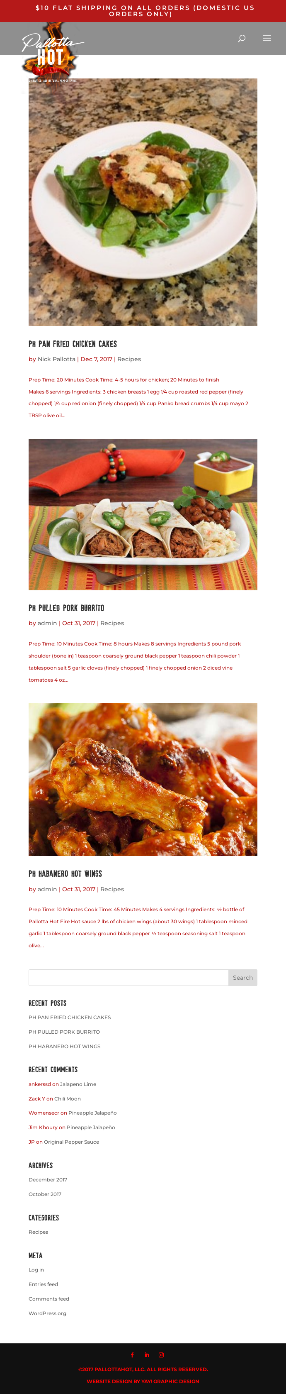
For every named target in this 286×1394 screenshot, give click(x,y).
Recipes (129, 359)
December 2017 (48, 1179)
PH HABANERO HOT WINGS (65, 873)
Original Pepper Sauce (71, 1142)
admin (47, 623)
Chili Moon (67, 1099)
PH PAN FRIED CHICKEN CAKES (73, 344)
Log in (36, 1270)
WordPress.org (47, 1313)
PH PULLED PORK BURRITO (66, 608)
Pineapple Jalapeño (92, 1113)
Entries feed (43, 1284)
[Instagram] (161, 1356)
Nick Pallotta (56, 359)
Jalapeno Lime (78, 1084)
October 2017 (45, 1194)
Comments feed (49, 1299)
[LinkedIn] (146, 1356)
